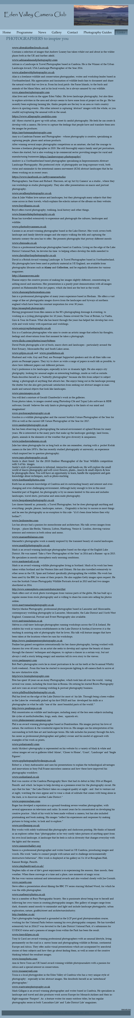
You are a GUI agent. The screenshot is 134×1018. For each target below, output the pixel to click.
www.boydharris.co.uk (26, 205)
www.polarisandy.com (25, 744)
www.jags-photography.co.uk (30, 457)
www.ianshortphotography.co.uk (30, 425)
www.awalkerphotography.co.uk (32, 193)
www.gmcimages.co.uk (26, 393)
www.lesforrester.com (25, 520)
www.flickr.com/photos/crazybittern (33, 340)
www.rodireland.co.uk (25, 777)
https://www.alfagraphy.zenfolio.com (34, 116)
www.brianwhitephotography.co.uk (33, 214)
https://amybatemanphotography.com (32, 132)
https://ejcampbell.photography (28, 308)
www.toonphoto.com (24, 958)
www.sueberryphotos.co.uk (28, 894)
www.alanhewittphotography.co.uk (33, 72)
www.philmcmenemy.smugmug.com (31, 720)
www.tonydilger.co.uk (25, 934)
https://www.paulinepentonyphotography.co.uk (37, 640)
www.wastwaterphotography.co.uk (31, 986)
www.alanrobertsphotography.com (31, 92)
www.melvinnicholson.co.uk (27, 620)
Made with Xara (126, 1009)
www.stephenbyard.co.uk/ (28, 866)
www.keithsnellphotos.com (28, 479)
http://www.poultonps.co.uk (27, 708)
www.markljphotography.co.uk (31, 545)
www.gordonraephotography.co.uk (31, 413)
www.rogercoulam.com (26, 801)
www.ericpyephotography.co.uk (31, 328)
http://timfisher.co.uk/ (23, 914)
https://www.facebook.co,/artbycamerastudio (39, 177)
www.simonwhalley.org (26, 846)
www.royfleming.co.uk (26, 825)
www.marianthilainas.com (28, 537)
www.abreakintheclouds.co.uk (30, 47)
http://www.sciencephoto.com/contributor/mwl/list (38, 589)
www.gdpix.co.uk (23, 353)
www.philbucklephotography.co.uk (34, 692)
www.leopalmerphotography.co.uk (33, 500)
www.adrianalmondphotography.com (34, 60)
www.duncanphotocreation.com (31, 292)
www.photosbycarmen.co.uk (29, 226)
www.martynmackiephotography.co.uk (33, 604)
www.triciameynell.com (25, 970)
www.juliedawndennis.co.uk (29, 441)
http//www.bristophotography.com (30, 676)
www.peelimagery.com (24, 660)
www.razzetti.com (22, 882)
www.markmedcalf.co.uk (25, 561)
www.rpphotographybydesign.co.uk (34, 760)
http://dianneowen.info (25, 275)
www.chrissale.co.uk (24, 243)
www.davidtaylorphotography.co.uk (34, 255)
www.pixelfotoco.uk (52, 353)
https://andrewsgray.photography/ (60, 156)
